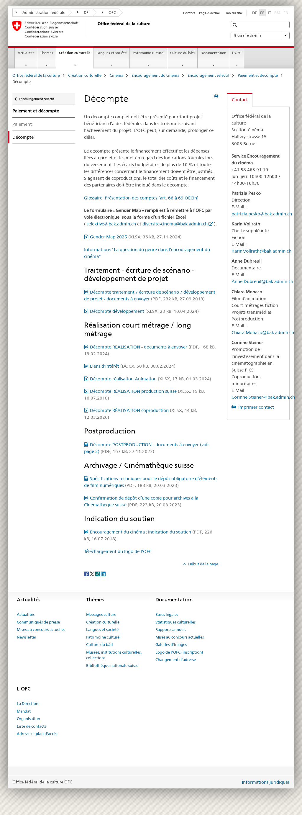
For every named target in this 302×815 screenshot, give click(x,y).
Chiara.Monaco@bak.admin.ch (263, 332)
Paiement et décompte (258, 75)
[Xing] (98, 573)
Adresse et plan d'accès (37, 733)
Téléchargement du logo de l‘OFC (118, 551)
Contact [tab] (240, 99)
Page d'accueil (210, 13)
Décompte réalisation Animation (150, 379)
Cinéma (116, 75)
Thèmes (46, 52)
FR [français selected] (262, 12)
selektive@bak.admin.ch (111, 224)
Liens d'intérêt (132, 366)
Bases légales (166, 614)
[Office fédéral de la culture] (96, 29)
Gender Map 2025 (136, 237)
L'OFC (236, 52)
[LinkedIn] (103, 573)
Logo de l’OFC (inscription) (179, 652)
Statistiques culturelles (175, 622)
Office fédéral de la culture (36, 75)
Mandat (24, 711)
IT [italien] (269, 12)
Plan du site (233, 13)
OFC (109, 12)
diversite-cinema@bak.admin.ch (175, 224)
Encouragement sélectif (208, 75)
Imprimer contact (255, 407)
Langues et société (111, 52)
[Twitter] (92, 573)
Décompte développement (144, 311)
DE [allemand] (254, 12)
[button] (235, 25)
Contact (189, 13)
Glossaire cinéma (260, 35)
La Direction (27, 703)
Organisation (28, 718)
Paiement (22, 124)
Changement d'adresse (175, 659)
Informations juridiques (266, 782)
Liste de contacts (31, 726)
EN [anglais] (286, 12)
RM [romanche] (277, 12)
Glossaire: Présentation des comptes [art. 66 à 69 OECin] (141, 198)
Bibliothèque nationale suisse (112, 665)
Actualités (26, 52)
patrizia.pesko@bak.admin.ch (262, 214)
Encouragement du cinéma (155, 75)
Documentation (213, 52)
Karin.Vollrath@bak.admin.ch (261, 251)
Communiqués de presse (38, 622)
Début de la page (202, 564)
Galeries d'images (171, 644)
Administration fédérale (40, 12)
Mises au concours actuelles (41, 629)
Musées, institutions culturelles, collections (114, 655)
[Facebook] (87, 573)
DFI (83, 12)
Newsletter (26, 637)
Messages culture (101, 614)
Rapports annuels (170, 629)
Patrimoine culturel (148, 52)
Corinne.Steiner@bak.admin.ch (263, 397)
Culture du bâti (182, 52)
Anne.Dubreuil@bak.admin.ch (262, 281)
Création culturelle (76, 54)
